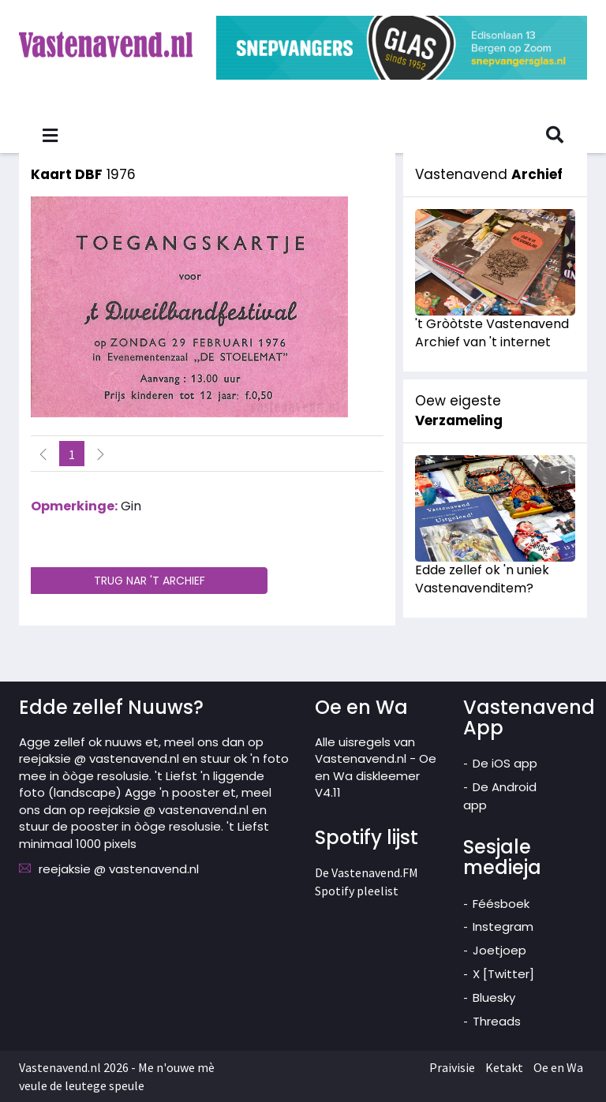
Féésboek (501, 903)
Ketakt (504, 1067)
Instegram (503, 926)
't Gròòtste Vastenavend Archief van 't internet (492, 333)
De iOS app (505, 763)
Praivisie (452, 1067)
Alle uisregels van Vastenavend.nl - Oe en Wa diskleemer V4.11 (375, 767)
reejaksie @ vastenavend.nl (119, 869)
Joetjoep (499, 950)
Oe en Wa (558, 1067)
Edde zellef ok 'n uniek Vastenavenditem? (482, 579)
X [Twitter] (503, 974)
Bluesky (494, 997)
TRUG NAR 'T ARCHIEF (149, 580)
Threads (497, 1021)
